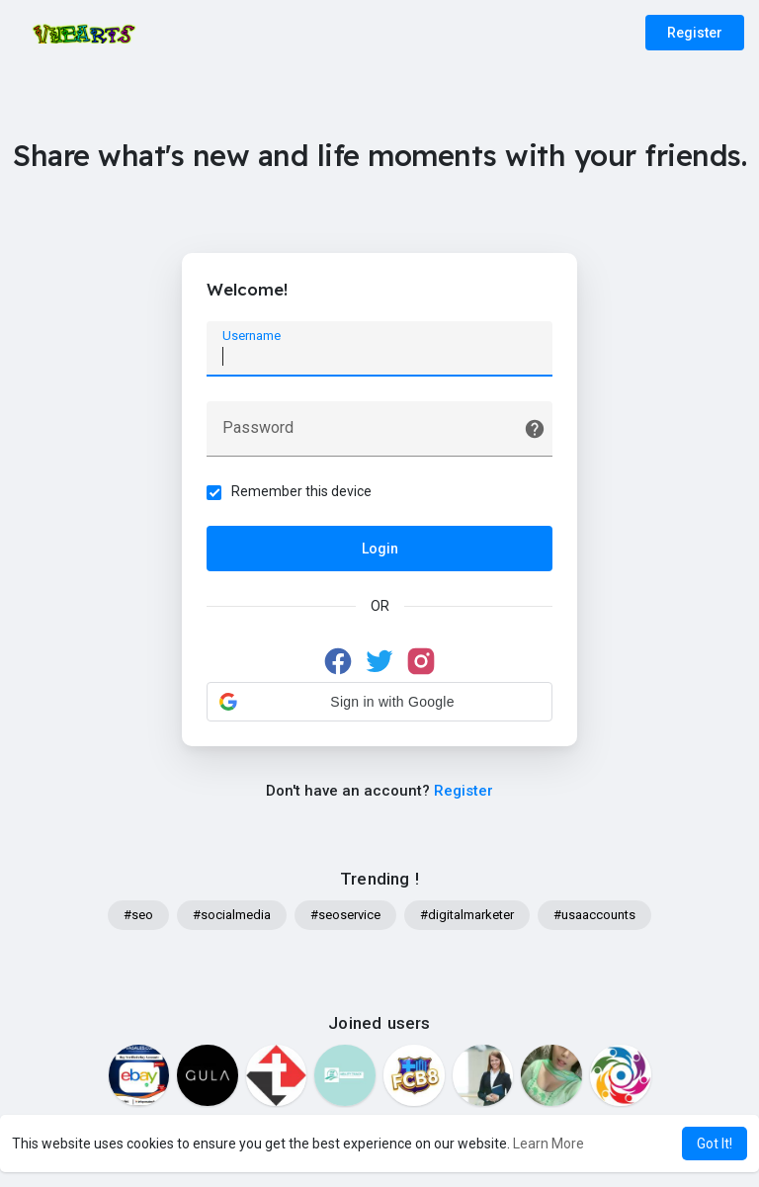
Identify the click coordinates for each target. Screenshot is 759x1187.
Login (380, 548)
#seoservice (345, 914)
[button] (379, 701)
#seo (138, 914)
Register (694, 33)
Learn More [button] (548, 1143)
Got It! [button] (714, 1143)
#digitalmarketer (467, 914)
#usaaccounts (594, 914)
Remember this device (301, 491)
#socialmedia (232, 914)
